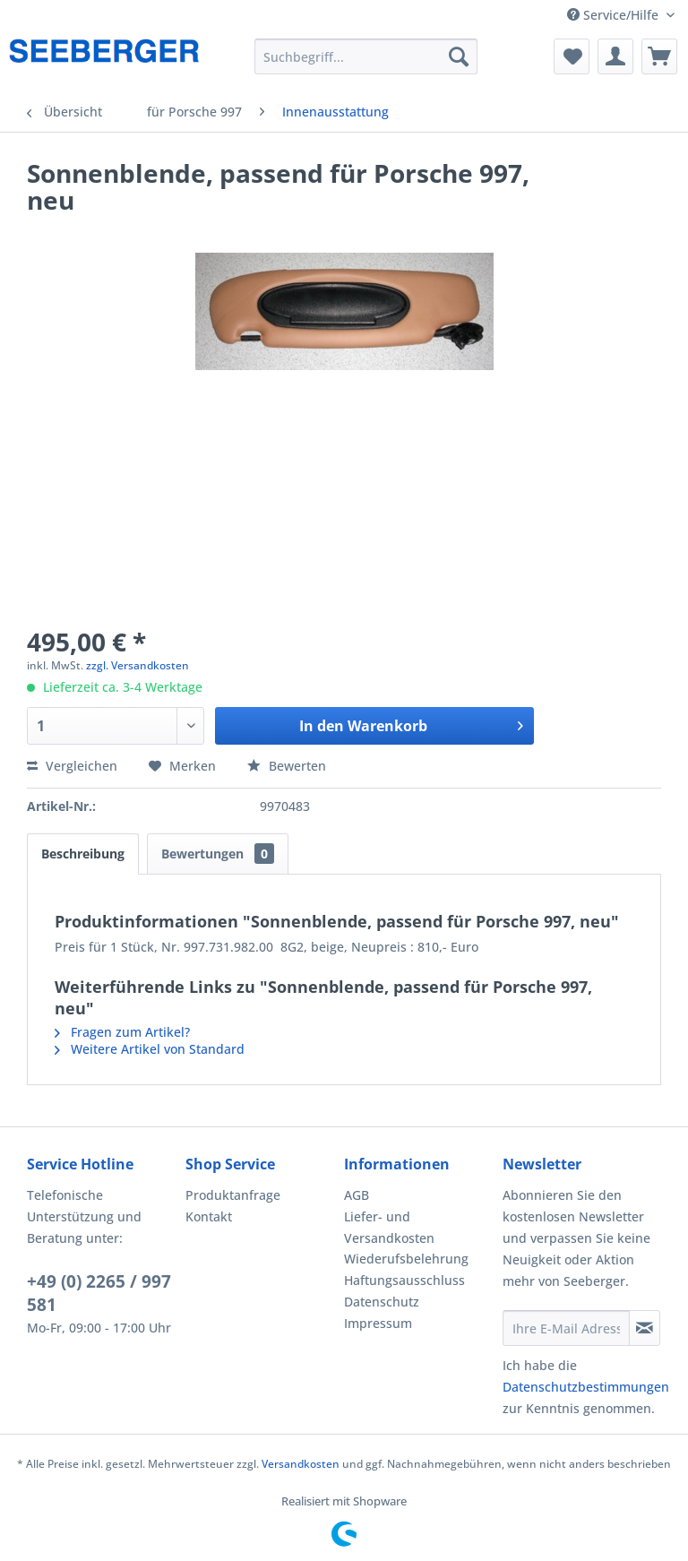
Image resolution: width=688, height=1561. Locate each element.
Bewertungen (217, 853)
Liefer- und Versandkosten (389, 1227)
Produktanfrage (232, 1194)
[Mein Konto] (615, 56)
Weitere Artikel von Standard (150, 1048)
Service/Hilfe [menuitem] (614, 14)
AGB (356, 1194)
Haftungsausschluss (404, 1280)
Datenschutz (381, 1301)
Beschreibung (83, 853)
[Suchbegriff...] (366, 56)
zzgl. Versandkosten (137, 665)
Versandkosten (301, 1463)
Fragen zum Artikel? (122, 1031)
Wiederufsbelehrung (406, 1258)
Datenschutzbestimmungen (586, 1386)
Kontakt (208, 1216)
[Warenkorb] (659, 56)
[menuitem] (366, 56)
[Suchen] (458, 56)
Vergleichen (72, 765)
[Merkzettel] (571, 56)
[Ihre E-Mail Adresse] (566, 1328)
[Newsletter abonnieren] (644, 1328)
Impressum (378, 1323)
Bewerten (286, 765)
